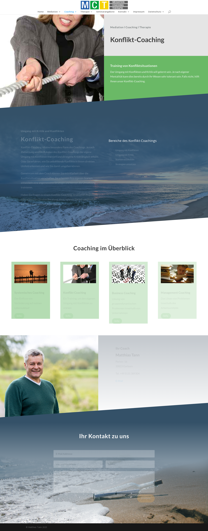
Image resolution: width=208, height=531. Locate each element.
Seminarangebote (105, 12)
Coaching (69, 12)
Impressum (139, 12)
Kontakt (122, 12)
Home (41, 12)
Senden (146, 499)
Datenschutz (154, 12)
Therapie (85, 12)
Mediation (52, 12)
